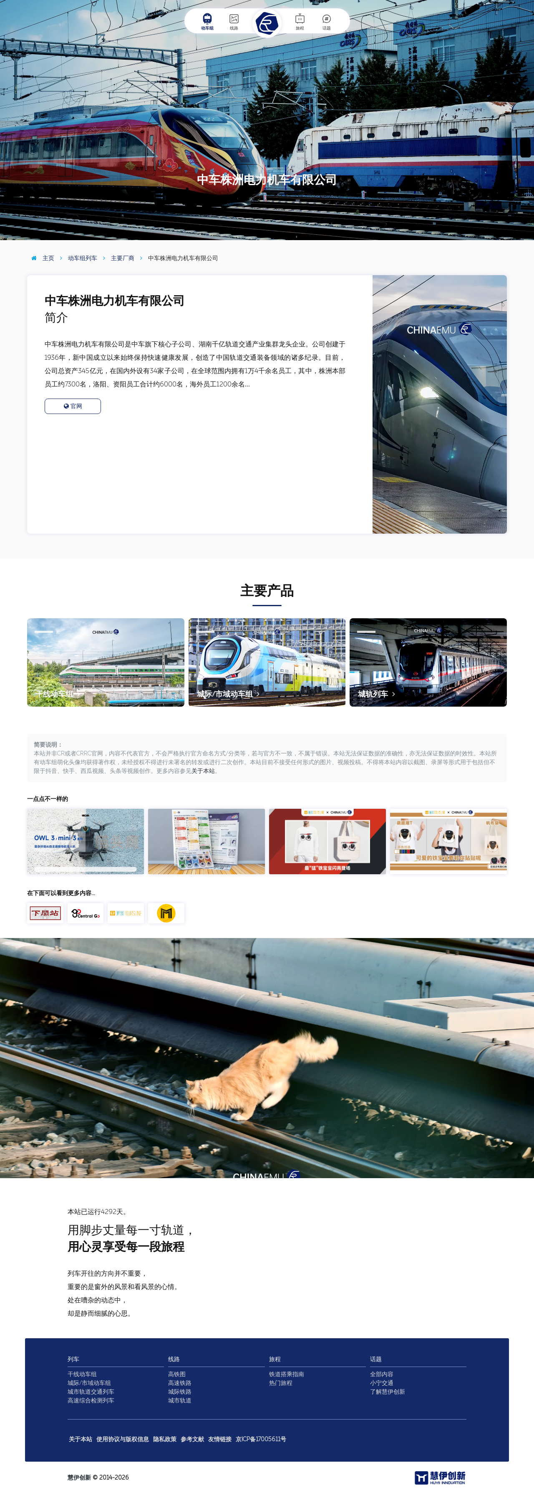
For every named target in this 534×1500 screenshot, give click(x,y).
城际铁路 (179, 1391)
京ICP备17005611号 (261, 1439)
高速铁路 (179, 1383)
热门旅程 (280, 1383)
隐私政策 (164, 1439)
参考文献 (192, 1439)
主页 (40, 258)
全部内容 (381, 1374)
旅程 (300, 22)
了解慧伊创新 (387, 1391)
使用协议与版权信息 (122, 1439)
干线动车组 (82, 1374)
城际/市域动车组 (89, 1383)
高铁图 (177, 1374)
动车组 (207, 22)
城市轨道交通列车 (91, 1391)
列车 (73, 1359)
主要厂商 (116, 258)
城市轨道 (179, 1400)
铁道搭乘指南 (286, 1374)
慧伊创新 (79, 1477)
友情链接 (220, 1439)
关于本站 (203, 771)
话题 (326, 22)
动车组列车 (76, 258)
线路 (234, 22)
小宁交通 (381, 1383)
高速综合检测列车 (91, 1400)
